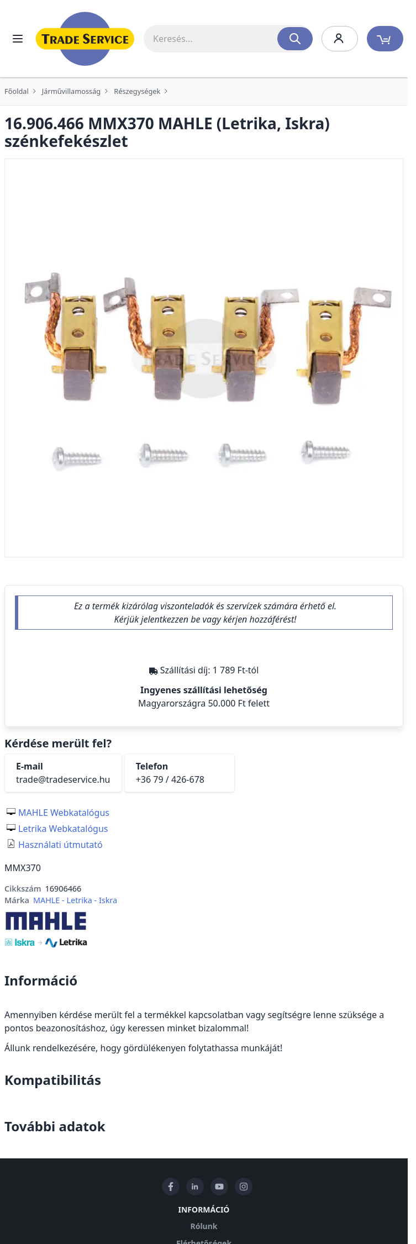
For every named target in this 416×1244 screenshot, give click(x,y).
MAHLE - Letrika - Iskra (75, 900)
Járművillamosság (71, 91)
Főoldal (16, 91)
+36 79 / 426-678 (170, 779)
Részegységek (137, 91)
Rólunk (204, 1226)
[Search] (295, 38)
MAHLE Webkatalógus (63, 813)
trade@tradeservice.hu (63, 779)
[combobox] (228, 39)
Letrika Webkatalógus (63, 829)
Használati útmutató (60, 845)
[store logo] (85, 38)
